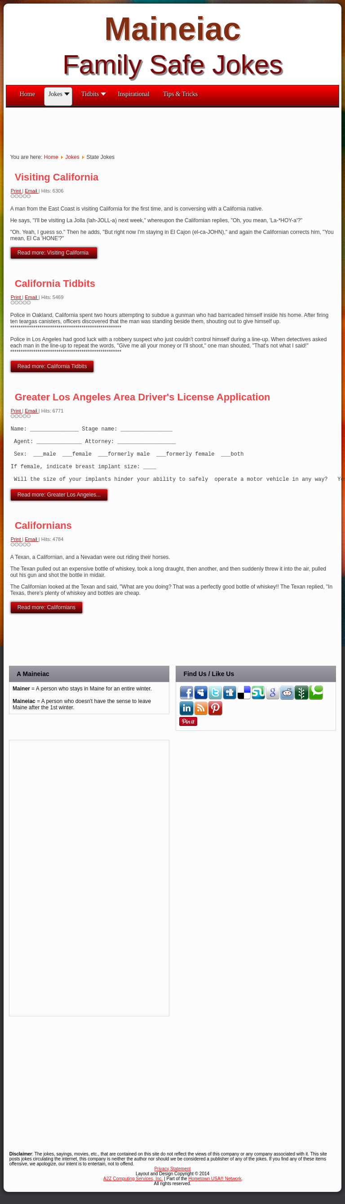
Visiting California (57, 177)
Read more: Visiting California (54, 253)
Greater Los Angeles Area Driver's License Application (142, 397)
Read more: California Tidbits (52, 366)
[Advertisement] (169, 128)
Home (51, 157)
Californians (43, 537)
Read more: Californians (46, 619)
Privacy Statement (172, 1180)
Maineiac (172, 29)
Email (32, 190)
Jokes (72, 157)
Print (16, 190)
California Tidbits (55, 283)
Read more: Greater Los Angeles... (59, 507)
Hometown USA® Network (214, 1190)
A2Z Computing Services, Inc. (133, 1190)
